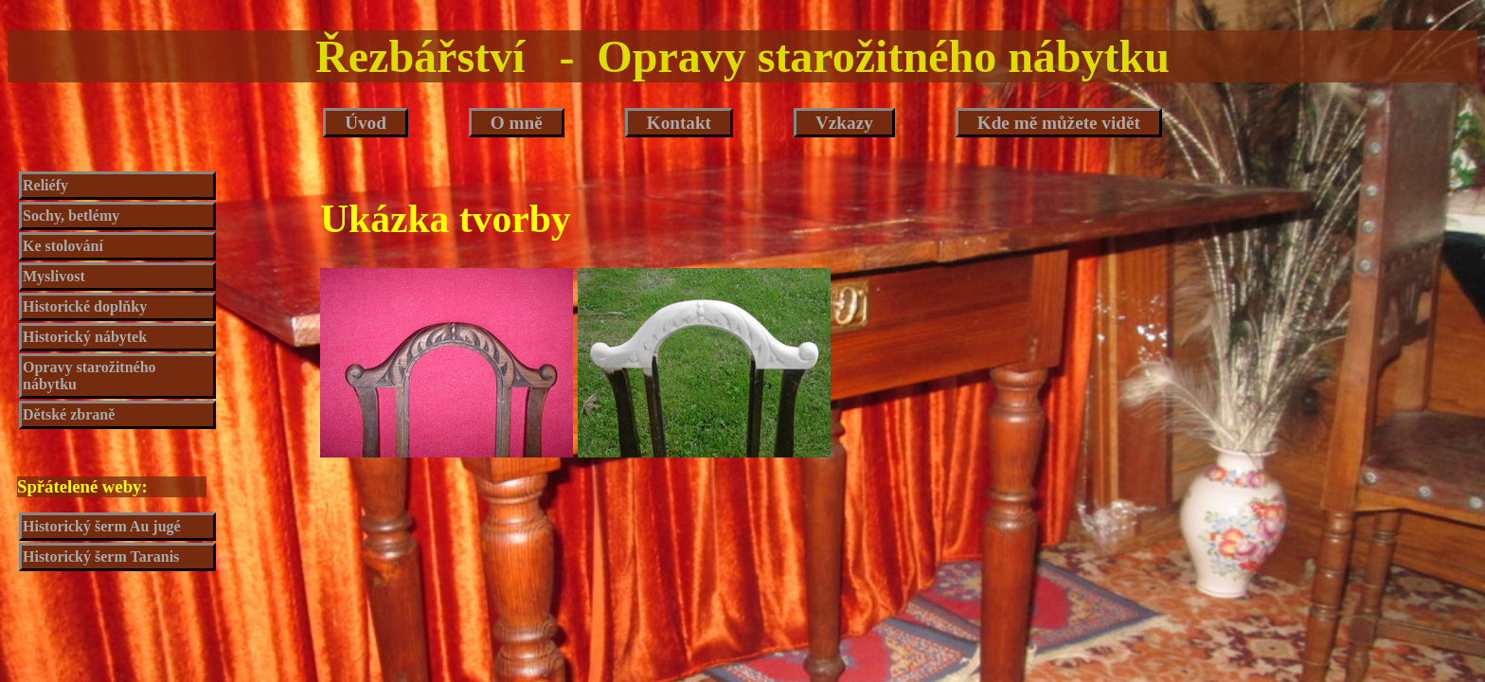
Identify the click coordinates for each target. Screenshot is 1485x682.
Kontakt (679, 123)
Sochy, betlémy (71, 215)
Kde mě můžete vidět (1058, 123)
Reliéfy (45, 185)
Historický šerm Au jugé (102, 526)
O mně (517, 123)
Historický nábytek (85, 337)
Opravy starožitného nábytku (89, 375)
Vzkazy (844, 123)
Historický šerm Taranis (101, 556)
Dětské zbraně (69, 414)
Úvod (365, 123)
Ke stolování (63, 246)
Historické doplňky (85, 306)
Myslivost (54, 276)
